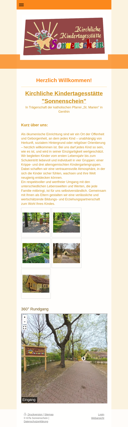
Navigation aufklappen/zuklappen (64, 5)
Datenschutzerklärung (36, 421)
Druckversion (33, 414)
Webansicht (97, 418)
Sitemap (48, 414)
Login (101, 414)
